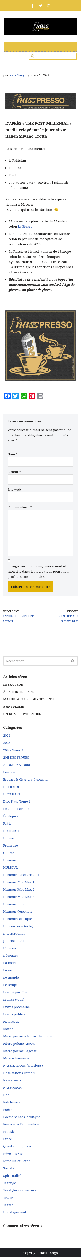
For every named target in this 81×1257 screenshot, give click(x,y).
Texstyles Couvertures (20, 1190)
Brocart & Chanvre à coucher (26, 779)
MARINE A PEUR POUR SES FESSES (29, 699)
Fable (7, 823)
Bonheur (10, 772)
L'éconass (10, 955)
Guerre (8, 853)
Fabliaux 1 (11, 831)
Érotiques (10, 816)
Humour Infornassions (21, 875)
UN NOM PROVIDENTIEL (22, 714)
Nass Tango (17, 75)
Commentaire (20, 507)
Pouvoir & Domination (21, 1124)
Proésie (9, 1131)
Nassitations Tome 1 (19, 1073)
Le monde (11, 977)
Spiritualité (12, 1175)
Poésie (8, 1109)
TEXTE (8, 1197)
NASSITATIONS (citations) (23, 1065)
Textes (8, 1205)
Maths (8, 1029)
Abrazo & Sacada (16, 764)
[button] (40, 45)
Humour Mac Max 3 (18, 897)
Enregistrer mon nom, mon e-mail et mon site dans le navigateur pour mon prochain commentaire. (38, 571)
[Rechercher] (35, 661)
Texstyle (9, 1183)
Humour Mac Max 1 (18, 882)
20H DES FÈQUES (16, 757)
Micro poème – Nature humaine (28, 1036)
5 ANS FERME (13, 706)
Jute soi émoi (13, 941)
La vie (8, 970)
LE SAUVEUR (13, 684)
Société (8, 1168)
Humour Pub (13, 904)
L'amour (9, 948)
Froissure (10, 845)
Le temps (10, 985)
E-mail (14, 471)
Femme (9, 838)
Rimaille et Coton (17, 1161)
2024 (6, 735)
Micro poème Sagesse (20, 1051)
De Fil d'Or (11, 786)
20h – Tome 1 (13, 750)
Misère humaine (16, 1058)
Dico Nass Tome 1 (16, 801)
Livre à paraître (15, 992)
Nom (13, 454)
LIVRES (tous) (13, 999)
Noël (6, 1095)
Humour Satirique (17, 919)
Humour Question (17, 911)
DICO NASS (11, 794)
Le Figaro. (25, 226)
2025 (6, 742)
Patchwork (11, 1102)
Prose (7, 1139)
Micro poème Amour (19, 1043)
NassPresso (12, 1080)
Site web (14, 489)
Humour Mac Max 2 (18, 889)
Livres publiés (14, 1014)
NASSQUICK (12, 1087)
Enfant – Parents (16, 808)
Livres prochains (16, 1007)
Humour (10, 860)
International (14, 933)
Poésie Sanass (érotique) (22, 1117)
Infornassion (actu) (18, 926)
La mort (9, 963)
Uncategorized (14, 1212)
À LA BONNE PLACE (18, 692)
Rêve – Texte (13, 1153)
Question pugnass (17, 1146)
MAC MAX (11, 1021)
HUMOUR (10, 867)
